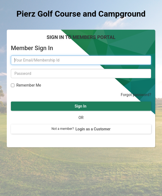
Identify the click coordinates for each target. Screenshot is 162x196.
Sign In (81, 106)
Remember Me (28, 85)
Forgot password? (136, 95)
